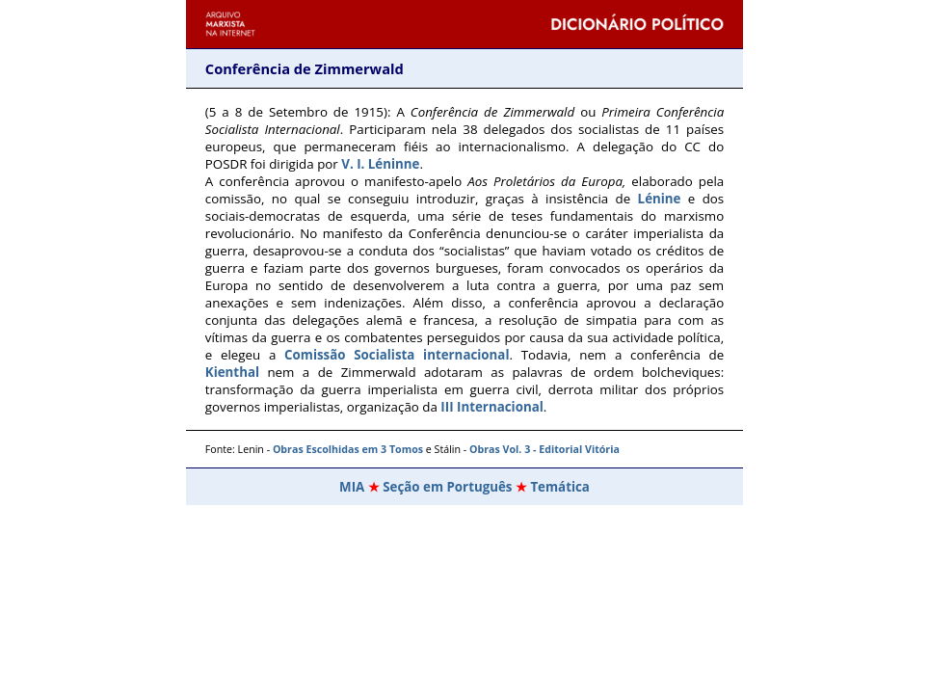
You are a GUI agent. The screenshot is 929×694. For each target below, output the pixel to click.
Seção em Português (447, 486)
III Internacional (491, 406)
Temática (560, 486)
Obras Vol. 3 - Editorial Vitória (543, 449)
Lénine (659, 198)
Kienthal (232, 372)
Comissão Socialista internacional (396, 354)
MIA (351, 486)
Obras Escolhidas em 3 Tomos (348, 449)
